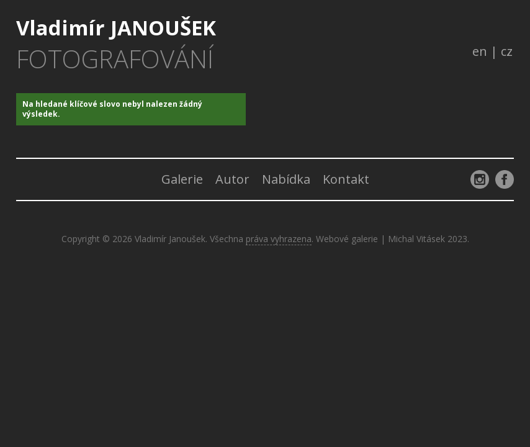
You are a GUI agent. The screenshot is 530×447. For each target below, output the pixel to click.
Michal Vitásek (416, 239)
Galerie (182, 179)
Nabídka (286, 179)
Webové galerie (347, 239)
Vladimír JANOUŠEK (116, 44)
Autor (232, 179)
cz (507, 51)
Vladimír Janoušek (170, 239)
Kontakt (346, 179)
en (479, 51)
